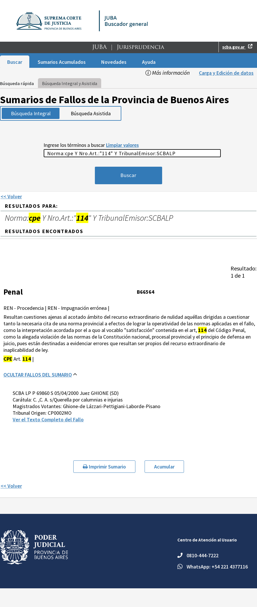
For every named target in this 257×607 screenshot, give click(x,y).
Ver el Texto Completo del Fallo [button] (48, 419)
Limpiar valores (122, 145)
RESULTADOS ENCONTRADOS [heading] (44, 231)
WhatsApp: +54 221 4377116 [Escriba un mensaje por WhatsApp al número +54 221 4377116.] (217, 566)
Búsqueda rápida (17, 83)
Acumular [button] (164, 466)
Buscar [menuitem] (14, 62)
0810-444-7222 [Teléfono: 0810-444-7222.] (202, 555)
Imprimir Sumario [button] (104, 466)
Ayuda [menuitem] (149, 62)
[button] (128, 48)
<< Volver (11, 196)
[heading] (243, 272)
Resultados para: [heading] (31, 206)
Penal (13, 292)
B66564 (145, 292)
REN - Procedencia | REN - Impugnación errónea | (56, 308)
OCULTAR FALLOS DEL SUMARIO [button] (37, 374)
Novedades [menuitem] (113, 62)
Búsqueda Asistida (91, 113)
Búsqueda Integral (31, 113)
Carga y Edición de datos (226, 73)
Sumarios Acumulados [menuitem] (62, 62)
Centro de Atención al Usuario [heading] (207, 540)
